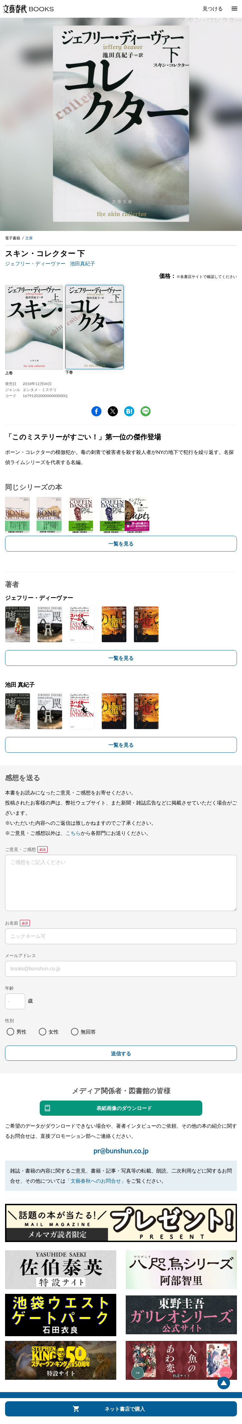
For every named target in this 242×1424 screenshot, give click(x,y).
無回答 (88, 1032)
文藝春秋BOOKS (28, 9)
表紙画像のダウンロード (124, 1108)
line (146, 411)
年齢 (9, 988)
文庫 (29, 238)
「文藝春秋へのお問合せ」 (96, 1181)
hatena (129, 411)
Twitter (113, 411)
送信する (121, 1053)
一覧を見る (121, 543)
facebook (96, 411)
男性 (21, 1032)
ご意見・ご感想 (20, 849)
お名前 (11, 923)
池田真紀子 (82, 263)
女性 (54, 1032)
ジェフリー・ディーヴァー (35, 263)
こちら (73, 833)
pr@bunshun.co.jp (120, 1150)
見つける (213, 8)
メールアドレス (20, 955)
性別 (9, 1020)
